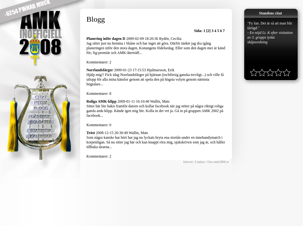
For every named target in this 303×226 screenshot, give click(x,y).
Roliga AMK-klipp (101, 101)
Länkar (200, 162)
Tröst (90, 133)
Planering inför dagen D (105, 38)
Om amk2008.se (218, 162)
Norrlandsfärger (99, 70)
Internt (188, 162)
